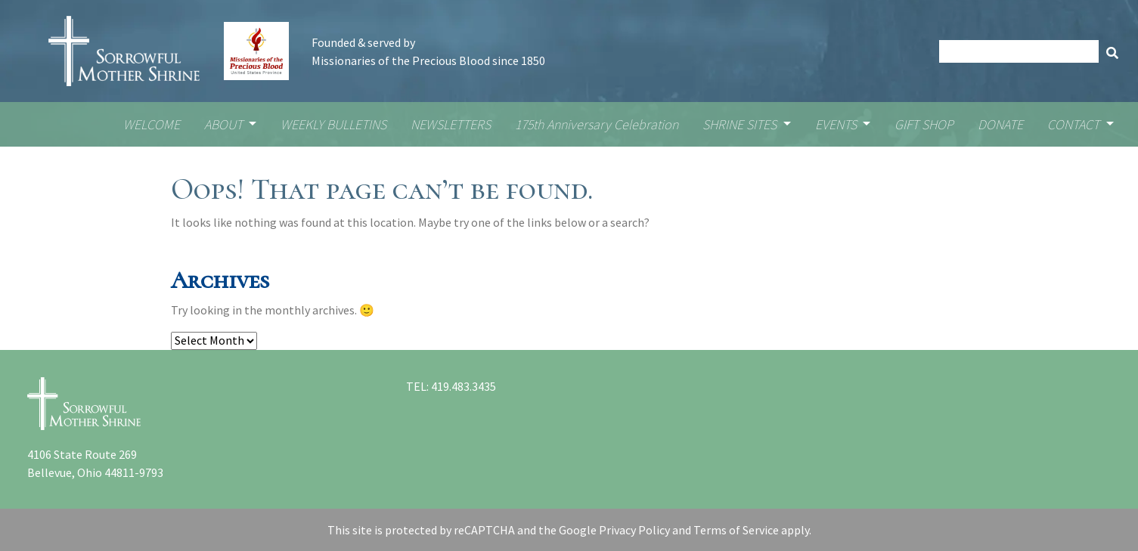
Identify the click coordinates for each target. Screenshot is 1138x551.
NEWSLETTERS (451, 124)
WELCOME (151, 124)
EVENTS (837, 124)
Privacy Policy (634, 529)
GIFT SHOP (924, 124)
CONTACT (1074, 124)
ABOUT (225, 124)
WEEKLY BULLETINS (333, 124)
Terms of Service (736, 529)
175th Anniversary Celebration (596, 124)
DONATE (1000, 124)
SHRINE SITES (741, 124)
